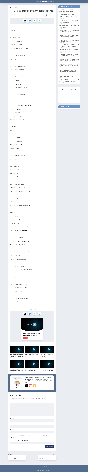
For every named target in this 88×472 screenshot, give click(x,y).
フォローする (34, 335)
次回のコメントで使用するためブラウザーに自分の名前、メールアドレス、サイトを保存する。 (31, 435)
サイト (12, 429)
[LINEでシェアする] (39, 20)
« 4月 (59, 101)
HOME (44, 467)
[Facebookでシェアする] (29, 20)
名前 (12, 418)
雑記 (53, 343)
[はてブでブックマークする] (34, 20)
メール (12, 424)
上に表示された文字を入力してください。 (20, 440)
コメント (13, 401)
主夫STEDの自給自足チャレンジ (44, 1)
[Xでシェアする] (25, 20)
